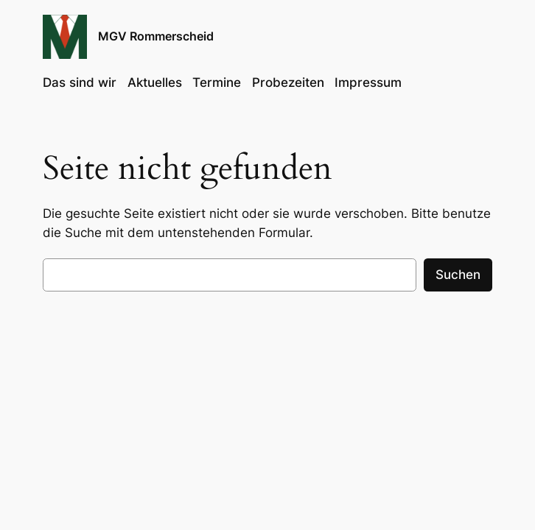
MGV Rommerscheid (156, 36)
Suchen (458, 274)
